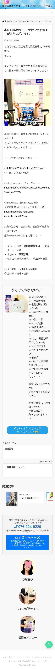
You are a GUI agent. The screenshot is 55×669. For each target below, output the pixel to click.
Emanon (32, 665)
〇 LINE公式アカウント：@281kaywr (24, 168)
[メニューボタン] (50, 4)
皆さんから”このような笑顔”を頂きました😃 (27, 430)
